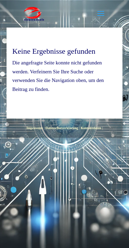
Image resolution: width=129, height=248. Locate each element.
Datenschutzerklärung (61, 128)
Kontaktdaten (90, 128)
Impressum (34, 128)
